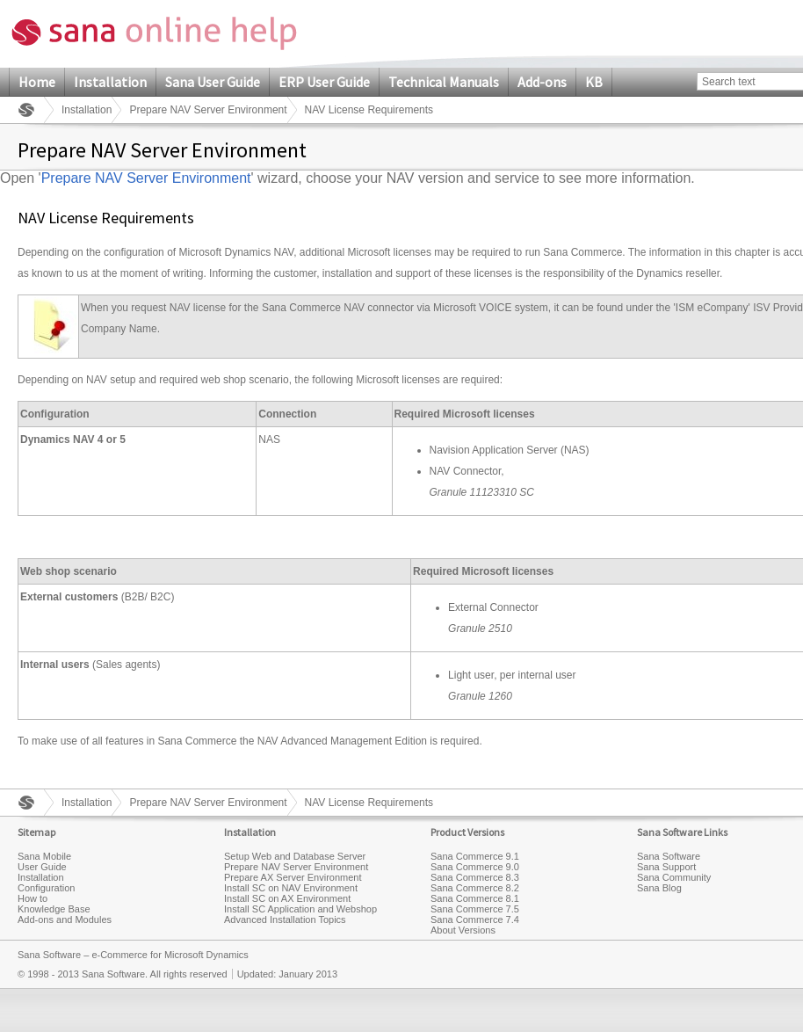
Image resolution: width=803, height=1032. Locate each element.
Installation (110, 82)
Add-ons (542, 82)
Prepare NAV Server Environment (207, 110)
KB (594, 82)
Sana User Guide (212, 82)
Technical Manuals (443, 82)
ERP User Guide (324, 82)
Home (36, 82)
